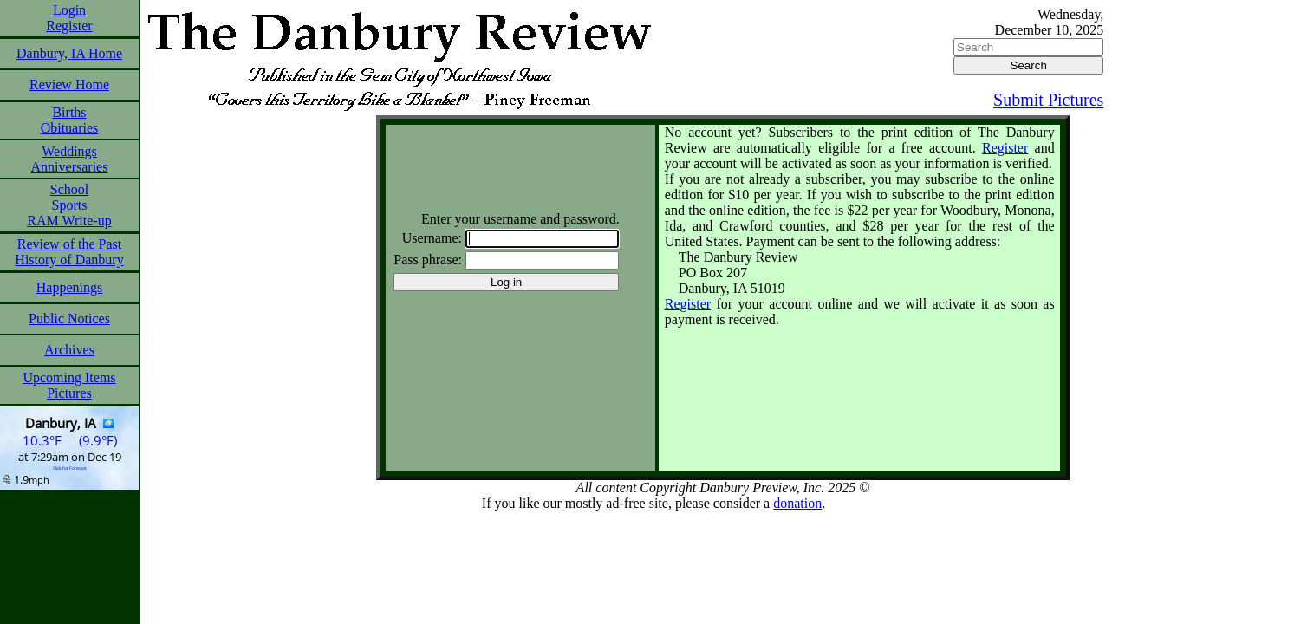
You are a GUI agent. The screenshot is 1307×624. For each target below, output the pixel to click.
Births (69, 112)
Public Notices (69, 318)
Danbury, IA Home (69, 53)
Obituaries (70, 127)
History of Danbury (69, 259)
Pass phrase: (427, 259)
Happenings (69, 287)
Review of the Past (69, 244)
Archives (69, 349)
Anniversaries (69, 166)
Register (69, 25)
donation (797, 503)
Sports (70, 205)
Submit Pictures (1048, 99)
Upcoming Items (69, 377)
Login (69, 10)
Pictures (69, 393)
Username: (432, 238)
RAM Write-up (69, 220)
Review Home (69, 84)
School (69, 189)
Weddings (69, 151)
